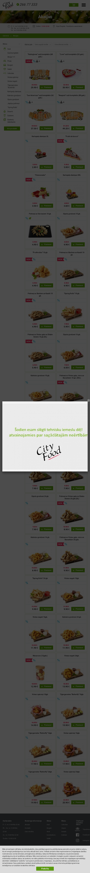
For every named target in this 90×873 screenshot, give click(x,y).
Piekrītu (45, 868)
